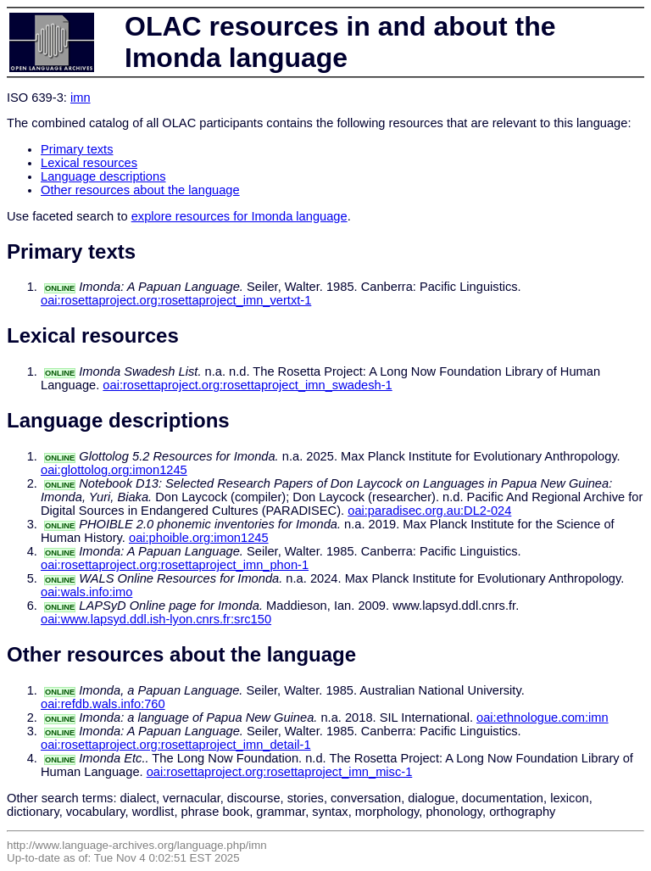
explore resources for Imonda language (239, 216)
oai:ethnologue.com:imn (542, 717)
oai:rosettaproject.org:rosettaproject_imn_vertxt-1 (176, 300)
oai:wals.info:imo (86, 592)
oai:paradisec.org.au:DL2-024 (429, 510)
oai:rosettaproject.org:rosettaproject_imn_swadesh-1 (247, 385)
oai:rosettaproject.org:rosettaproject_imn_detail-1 (176, 744)
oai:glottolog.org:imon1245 (114, 470)
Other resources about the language (140, 190)
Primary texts (77, 149)
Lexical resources (89, 163)
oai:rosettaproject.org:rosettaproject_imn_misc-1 (280, 772)
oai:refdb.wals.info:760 (103, 704)
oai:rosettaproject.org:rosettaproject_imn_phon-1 (175, 565)
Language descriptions (103, 176)
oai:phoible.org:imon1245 (199, 537)
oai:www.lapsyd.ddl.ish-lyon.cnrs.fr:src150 (156, 619)
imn (80, 97)
